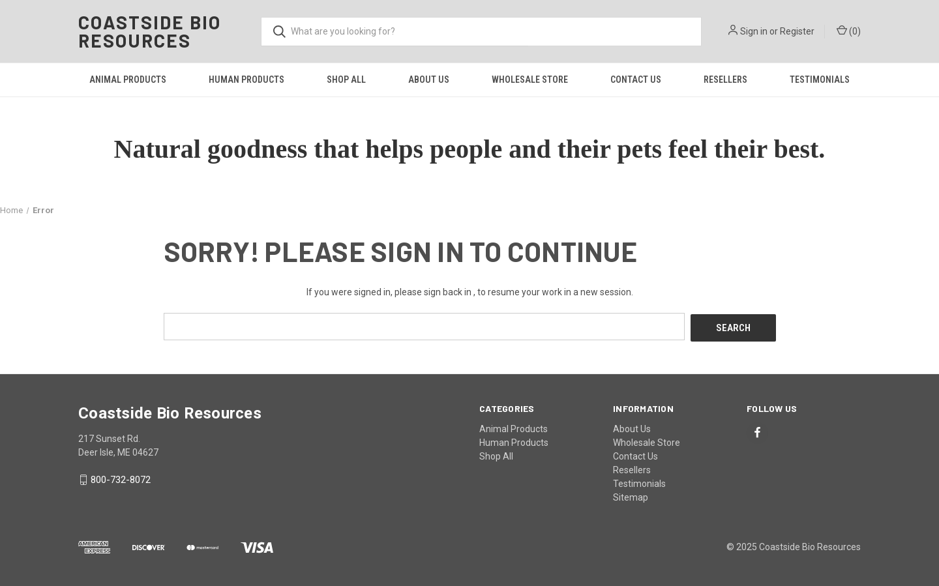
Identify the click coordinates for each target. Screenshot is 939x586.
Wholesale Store (530, 79)
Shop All (346, 79)
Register (797, 31)
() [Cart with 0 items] (849, 31)
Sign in (754, 31)
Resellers (725, 79)
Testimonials (820, 79)
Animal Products (127, 79)
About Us (428, 79)
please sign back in (433, 292)
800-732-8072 (121, 478)
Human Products (246, 79)
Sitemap (630, 495)
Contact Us (635, 79)
